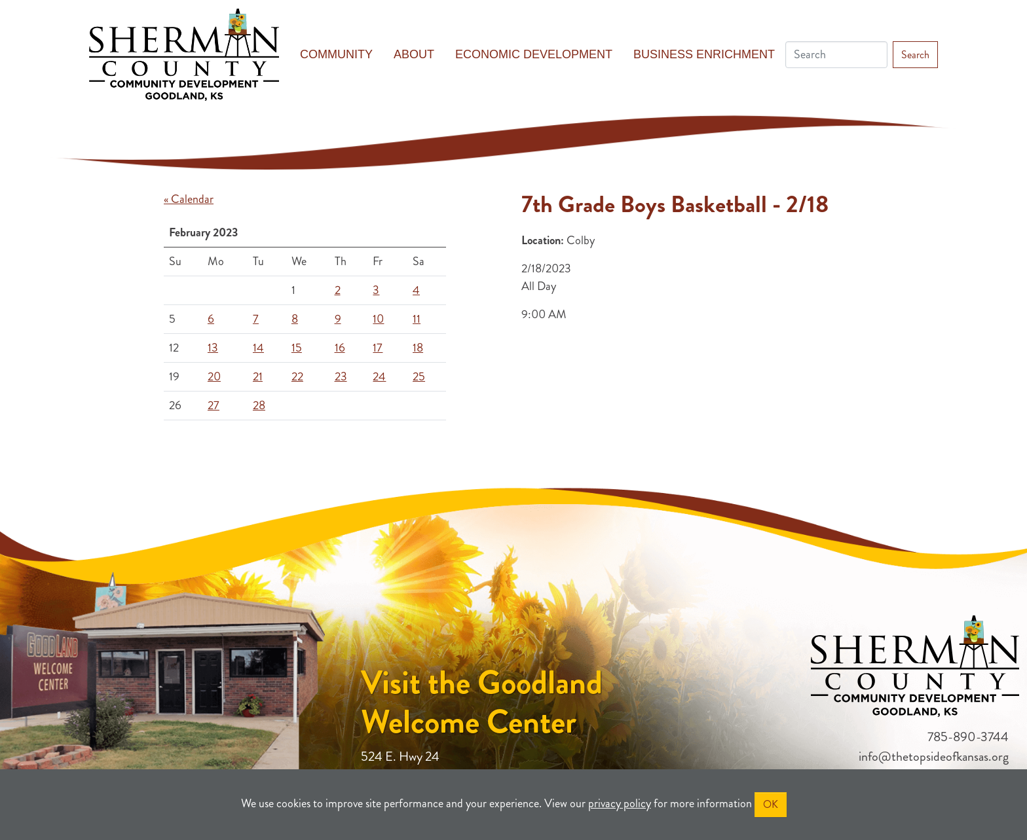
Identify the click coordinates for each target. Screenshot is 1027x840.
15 (296, 347)
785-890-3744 (968, 736)
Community (336, 54)
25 (419, 376)
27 (213, 405)
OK (770, 804)
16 (340, 347)
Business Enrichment (704, 54)
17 (378, 347)
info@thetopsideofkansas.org (934, 756)
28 (259, 405)
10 (378, 318)
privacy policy (619, 803)
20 (214, 376)
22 (297, 376)
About (414, 54)
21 (258, 376)
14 (258, 347)
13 (213, 347)
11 (416, 318)
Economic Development (533, 54)
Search (915, 54)
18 (418, 347)
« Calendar (189, 199)
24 (379, 376)
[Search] (836, 54)
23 (341, 376)
